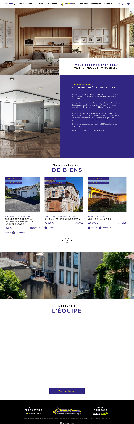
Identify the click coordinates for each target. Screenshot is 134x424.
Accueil (21, 4)
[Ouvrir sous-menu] (33, 3)
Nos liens (92, 419)
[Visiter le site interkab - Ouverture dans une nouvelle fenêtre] (100, 414)
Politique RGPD (100, 419)
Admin (88, 419)
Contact (131, 121)
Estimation (84, 4)
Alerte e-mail (109, 4)
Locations (39, 4)
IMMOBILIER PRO (51, 4)
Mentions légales (80, 419)
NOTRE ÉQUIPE (96, 4)
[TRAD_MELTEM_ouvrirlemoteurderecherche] (11, 3)
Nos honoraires (63, 419)
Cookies (107, 419)
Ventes (30, 4)
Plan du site (71, 419)
